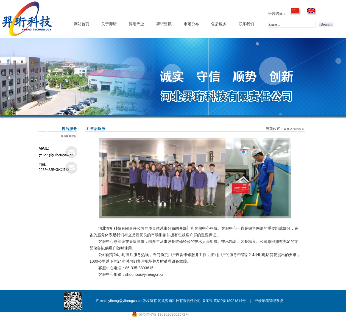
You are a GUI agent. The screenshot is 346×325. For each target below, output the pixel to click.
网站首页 (81, 24)
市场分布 (191, 24)
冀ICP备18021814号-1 (231, 301)
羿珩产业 (136, 24)
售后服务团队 (68, 136)
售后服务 (219, 24)
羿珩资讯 (164, 24)
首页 (286, 128)
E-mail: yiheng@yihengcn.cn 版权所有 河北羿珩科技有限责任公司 (148, 301)
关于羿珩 (109, 24)
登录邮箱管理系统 (269, 301)
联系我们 (246, 24)
